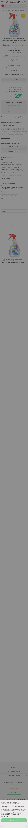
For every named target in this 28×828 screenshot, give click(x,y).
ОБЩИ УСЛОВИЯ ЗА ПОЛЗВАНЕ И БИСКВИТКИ (10, 815)
